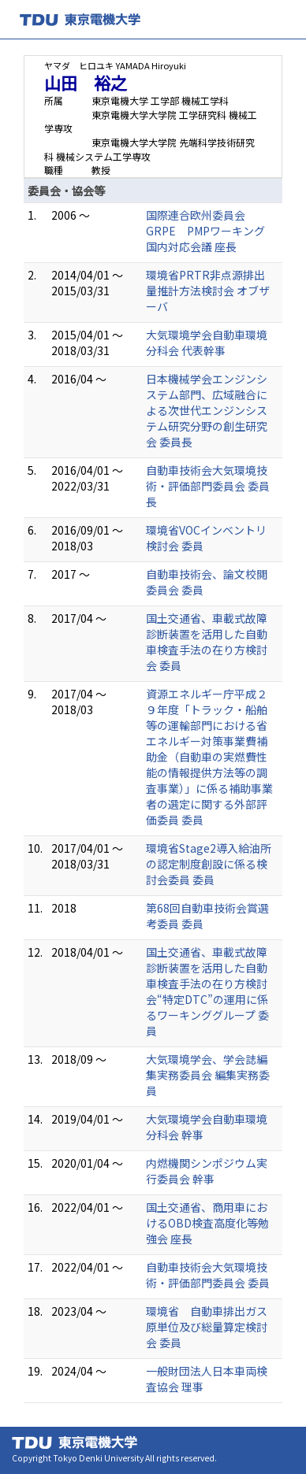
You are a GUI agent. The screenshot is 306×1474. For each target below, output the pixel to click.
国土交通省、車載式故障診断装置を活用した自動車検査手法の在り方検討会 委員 (206, 641)
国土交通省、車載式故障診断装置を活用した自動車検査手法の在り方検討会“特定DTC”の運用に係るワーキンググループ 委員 (207, 991)
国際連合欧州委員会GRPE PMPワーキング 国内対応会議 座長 (211, 230)
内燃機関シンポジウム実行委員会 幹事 (206, 1171)
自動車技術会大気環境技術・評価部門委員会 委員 (208, 1275)
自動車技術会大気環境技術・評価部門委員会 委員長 (208, 485)
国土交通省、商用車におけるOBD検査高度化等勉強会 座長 (207, 1222)
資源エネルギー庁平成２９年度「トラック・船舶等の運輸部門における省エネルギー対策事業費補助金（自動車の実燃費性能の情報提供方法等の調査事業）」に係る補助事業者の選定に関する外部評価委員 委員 (209, 757)
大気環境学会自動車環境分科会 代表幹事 (206, 342)
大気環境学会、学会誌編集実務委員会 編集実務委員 (208, 1074)
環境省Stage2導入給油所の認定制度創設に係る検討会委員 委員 (208, 863)
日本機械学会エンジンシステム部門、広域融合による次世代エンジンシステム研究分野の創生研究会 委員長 (206, 410)
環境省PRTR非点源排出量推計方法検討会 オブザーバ (208, 290)
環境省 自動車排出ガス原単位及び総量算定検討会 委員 (206, 1326)
